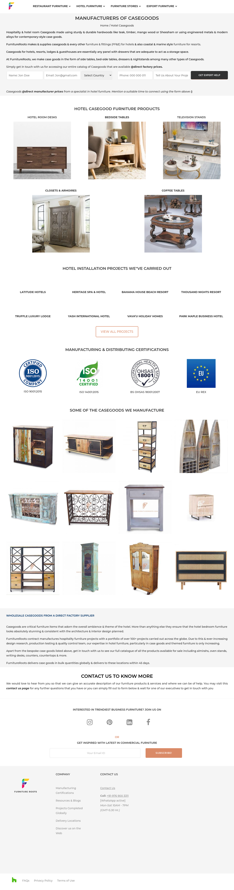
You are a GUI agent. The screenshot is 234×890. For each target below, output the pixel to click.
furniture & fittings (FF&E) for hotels (110, 44)
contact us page (17, 688)
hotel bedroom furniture (210, 626)
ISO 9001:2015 (33, 391)
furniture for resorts (187, 44)
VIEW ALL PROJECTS (117, 332)
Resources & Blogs (68, 800)
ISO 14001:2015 (89, 392)
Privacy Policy (43, 880)
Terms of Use (66, 880)
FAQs (25, 880)
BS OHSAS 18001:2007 (145, 392)
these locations (118, 663)
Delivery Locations (68, 820)
